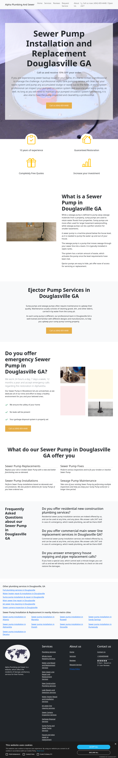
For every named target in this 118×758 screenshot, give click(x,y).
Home (39, 3)
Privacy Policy (75, 669)
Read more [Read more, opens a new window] (40, 751)
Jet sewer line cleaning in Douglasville (19, 604)
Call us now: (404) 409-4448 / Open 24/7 (97, 4)
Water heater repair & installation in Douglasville (24, 593)
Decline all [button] (93, 753)
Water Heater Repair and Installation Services (49, 699)
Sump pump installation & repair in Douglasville (23, 597)
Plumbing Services (49, 652)
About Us (76, 4)
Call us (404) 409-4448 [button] (59, 105)
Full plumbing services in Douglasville (19, 590)
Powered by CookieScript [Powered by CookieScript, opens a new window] (107, 757)
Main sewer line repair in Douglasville (19, 600)
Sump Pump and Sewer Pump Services (48, 728)
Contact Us (101, 652)
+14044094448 (102, 656)
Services (47, 3)
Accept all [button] (93, 747)
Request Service (65, 4)
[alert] (59, 750)
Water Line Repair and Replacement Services (48, 665)
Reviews (56, 3)
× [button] (115, 744)
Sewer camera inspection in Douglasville (20, 607)
